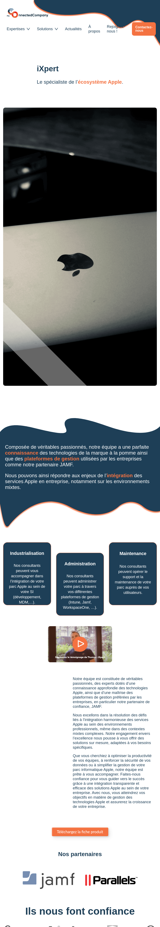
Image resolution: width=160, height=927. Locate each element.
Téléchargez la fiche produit (80, 831)
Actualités (73, 29)
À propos (94, 28)
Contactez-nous (143, 28)
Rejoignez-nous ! (116, 28)
